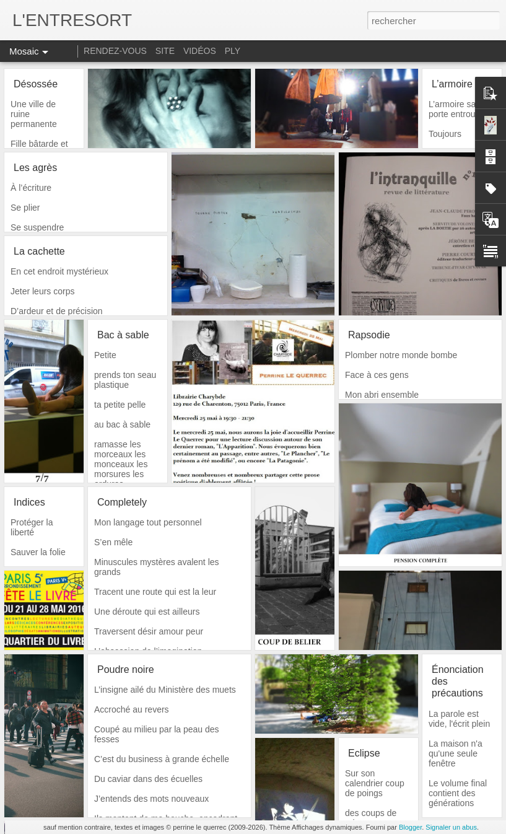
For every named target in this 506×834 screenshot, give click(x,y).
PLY (232, 51)
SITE (165, 51)
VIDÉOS (201, 51)
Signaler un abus (451, 827)
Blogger (410, 827)
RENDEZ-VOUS (115, 51)
